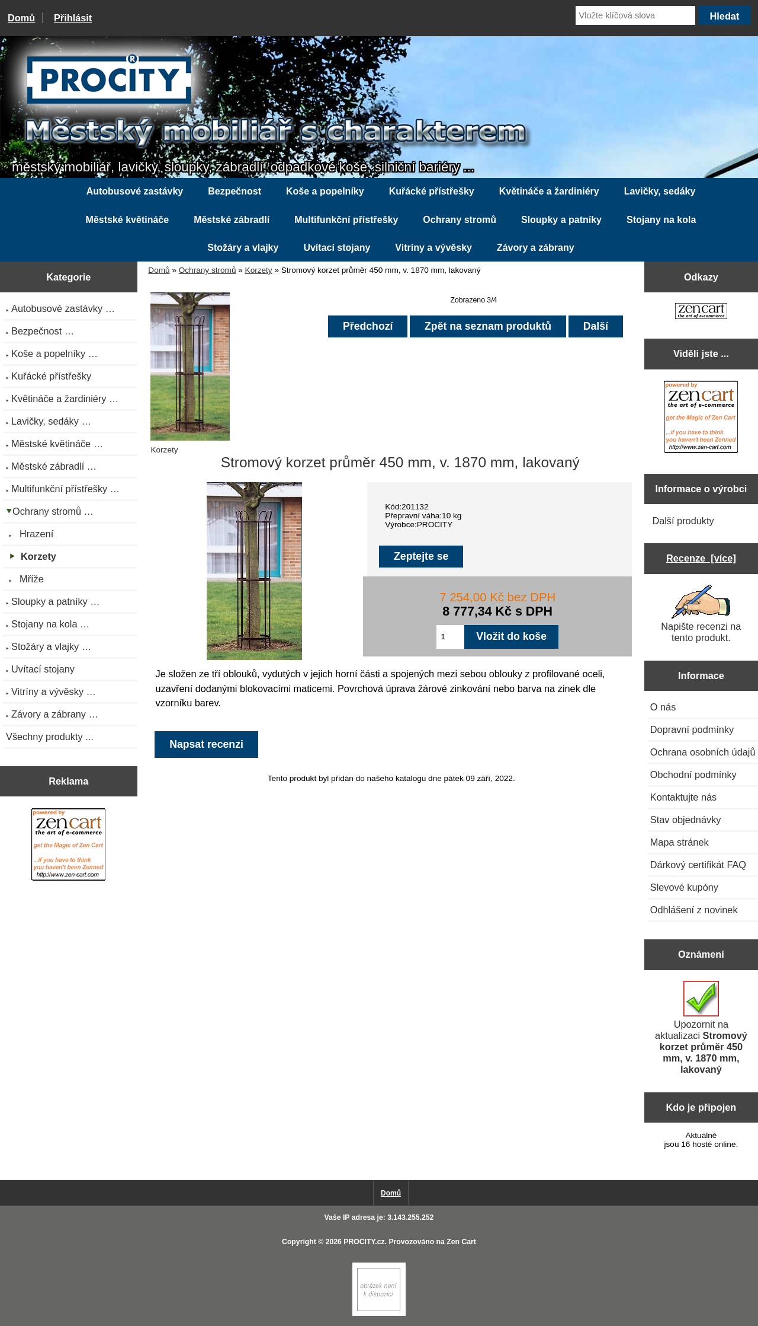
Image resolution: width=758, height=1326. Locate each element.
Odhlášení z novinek (694, 909)
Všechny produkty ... (50, 736)
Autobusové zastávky (135, 191)
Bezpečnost (234, 191)
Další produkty (683, 520)
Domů (21, 17)
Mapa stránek (679, 842)
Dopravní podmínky (692, 729)
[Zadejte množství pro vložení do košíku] (450, 637)
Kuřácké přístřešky (431, 191)
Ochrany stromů (207, 270)
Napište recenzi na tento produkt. (701, 614)
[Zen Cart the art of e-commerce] (68, 846)
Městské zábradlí (231, 220)
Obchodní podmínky (693, 774)
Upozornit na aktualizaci (701, 1028)
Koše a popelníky (325, 191)
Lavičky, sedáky (660, 191)
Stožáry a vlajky (242, 248)
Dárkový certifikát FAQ (698, 864)
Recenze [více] (701, 558)
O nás (663, 707)
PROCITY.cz (363, 1242)
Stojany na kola (661, 220)
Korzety (258, 270)
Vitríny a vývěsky (433, 248)
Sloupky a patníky (561, 220)
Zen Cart (461, 1242)
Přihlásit (73, 17)
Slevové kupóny (684, 887)
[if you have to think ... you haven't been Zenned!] (379, 1313)
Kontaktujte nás (683, 797)
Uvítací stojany (336, 248)
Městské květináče (127, 220)
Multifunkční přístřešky (346, 220)
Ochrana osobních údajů (703, 752)
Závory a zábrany (535, 248)
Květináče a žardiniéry (549, 191)
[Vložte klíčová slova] (635, 15)
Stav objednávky (685, 819)
